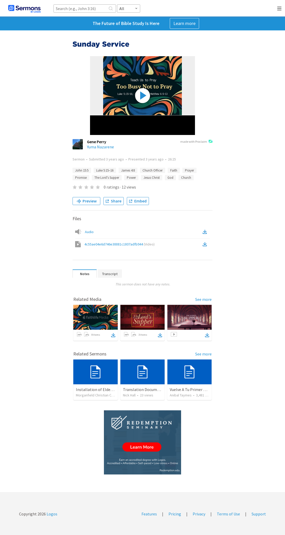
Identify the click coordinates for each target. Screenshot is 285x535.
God (170, 177)
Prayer (189, 170)
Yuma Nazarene (100, 146)
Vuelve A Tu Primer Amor (191, 389)
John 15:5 (81, 170)
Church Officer (152, 170)
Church (186, 177)
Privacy (199, 513)
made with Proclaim (196, 142)
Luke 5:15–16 (104, 170)
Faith (173, 170)
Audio (89, 232)
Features (149, 513)
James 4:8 (128, 170)
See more (203, 299)
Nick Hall (129, 395)
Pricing (174, 513)
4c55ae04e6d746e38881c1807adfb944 (119, 244)
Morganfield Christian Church (98, 395)
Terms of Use (228, 513)
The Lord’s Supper (106, 177)
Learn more (184, 23)
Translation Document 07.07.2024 (152, 389)
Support (259, 513)
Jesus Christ (152, 177)
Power (131, 177)
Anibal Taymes (181, 395)
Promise (81, 177)
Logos (51, 513)
